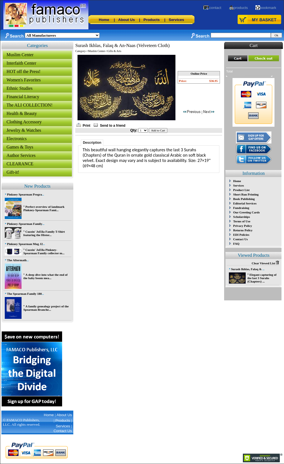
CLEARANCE (19, 163)
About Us (126, 20)
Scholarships (241, 216)
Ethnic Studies (19, 88)
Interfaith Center (21, 63)
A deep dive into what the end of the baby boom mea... (45, 276)
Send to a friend (112, 126)
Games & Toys (19, 147)
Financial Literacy (22, 96)
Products (152, 20)
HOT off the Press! (23, 71)
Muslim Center (19, 54)
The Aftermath (17, 260)
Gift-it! (12, 172)
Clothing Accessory (24, 121)
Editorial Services (244, 203)
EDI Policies (241, 234)
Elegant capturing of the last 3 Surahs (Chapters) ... (261, 278)
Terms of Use (241, 221)
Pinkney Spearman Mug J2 (25, 244)
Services (176, 20)
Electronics (16, 138)
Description (92, 143)
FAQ (236, 243)
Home (104, 20)
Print (86, 126)
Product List (241, 190)
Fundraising (241, 207)
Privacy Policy (242, 225)
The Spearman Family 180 (24, 293)
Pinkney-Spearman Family (24, 223)
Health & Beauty (21, 113)
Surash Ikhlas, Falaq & (246, 269)
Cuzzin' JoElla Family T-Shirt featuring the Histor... (44, 233)
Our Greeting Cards (246, 212)
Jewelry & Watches (23, 130)
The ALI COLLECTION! (29, 105)
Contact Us (240, 239)
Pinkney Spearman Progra (24, 194)
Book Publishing (244, 199)
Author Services (21, 155)
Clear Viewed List (265, 263)
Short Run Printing (246, 194)
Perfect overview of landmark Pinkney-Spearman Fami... (43, 208)
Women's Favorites (23, 79)
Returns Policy (242, 230)
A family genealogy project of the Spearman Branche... (46, 308)
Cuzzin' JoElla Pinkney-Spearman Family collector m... (43, 251)
